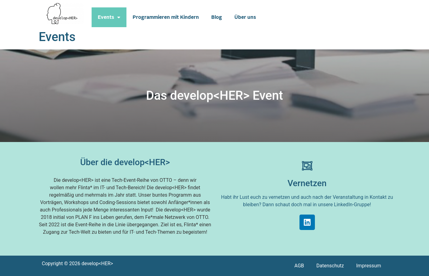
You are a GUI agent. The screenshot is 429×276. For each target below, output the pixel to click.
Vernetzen (307, 183)
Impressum (368, 266)
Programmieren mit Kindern (166, 17)
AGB (299, 266)
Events (109, 17)
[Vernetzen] (307, 166)
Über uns (245, 17)
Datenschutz (330, 266)
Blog (216, 17)
